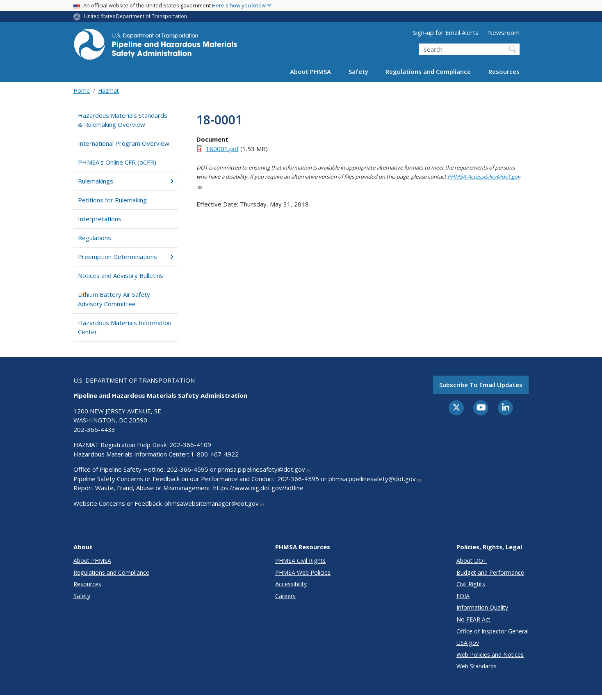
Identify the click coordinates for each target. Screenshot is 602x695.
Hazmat (108, 90)
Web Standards (476, 666)
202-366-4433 (94, 429)
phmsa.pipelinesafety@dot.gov (264, 469)
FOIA (463, 596)
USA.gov (467, 643)
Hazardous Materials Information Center (124, 327)
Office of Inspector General (492, 631)
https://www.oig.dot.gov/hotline (258, 488)
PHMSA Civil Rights (300, 560)
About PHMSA (310, 71)
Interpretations (99, 219)
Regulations (94, 238)
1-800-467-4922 (215, 454)
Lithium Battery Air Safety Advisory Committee (114, 299)
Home (81, 90)
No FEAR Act (473, 619)
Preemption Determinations (125, 256)
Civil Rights (470, 584)
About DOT (471, 560)
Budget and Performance (490, 572)
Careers (285, 596)
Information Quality (482, 607)
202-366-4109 (190, 444)
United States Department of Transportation (135, 16)
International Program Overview (123, 143)
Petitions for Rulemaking (112, 200)
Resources (504, 71)
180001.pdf (222, 149)
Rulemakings (125, 181)
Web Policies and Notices (490, 654)
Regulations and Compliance (428, 71)
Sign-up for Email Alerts (446, 32)
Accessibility (291, 584)
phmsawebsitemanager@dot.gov (214, 503)
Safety (358, 71)
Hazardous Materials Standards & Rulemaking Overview (122, 120)
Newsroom (504, 32)
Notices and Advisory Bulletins (120, 275)
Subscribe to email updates (480, 385)
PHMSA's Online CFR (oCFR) (117, 162)
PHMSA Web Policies (303, 572)
